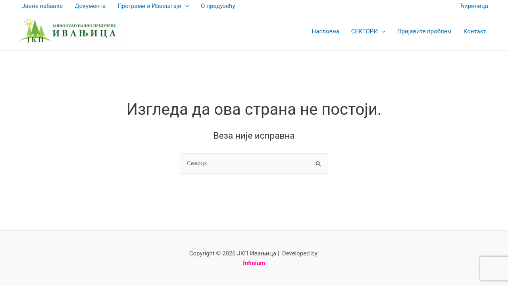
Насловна (325, 31)
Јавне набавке (42, 6)
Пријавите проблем (424, 31)
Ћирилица (474, 6)
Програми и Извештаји (153, 6)
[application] (185, 6)
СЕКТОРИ (368, 31)
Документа (90, 6)
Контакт (475, 31)
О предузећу (218, 6)
